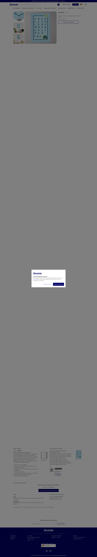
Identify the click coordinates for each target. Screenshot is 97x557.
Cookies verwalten (47, 284)
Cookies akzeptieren (58, 284)
